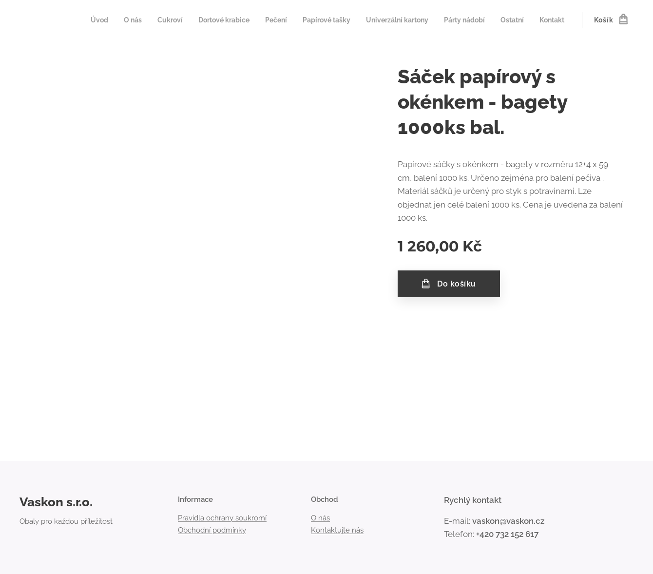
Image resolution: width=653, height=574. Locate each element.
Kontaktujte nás (337, 530)
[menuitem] (77, 20)
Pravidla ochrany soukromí (222, 518)
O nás (320, 518)
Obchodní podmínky (212, 530)
